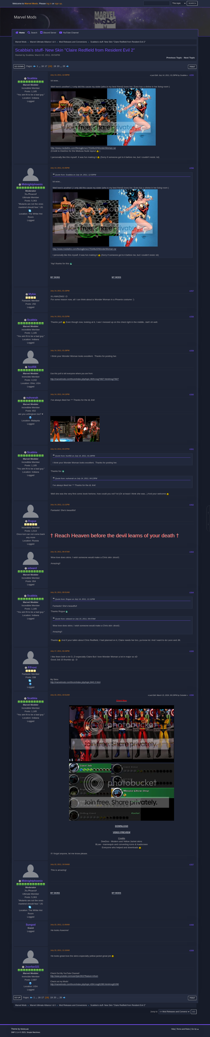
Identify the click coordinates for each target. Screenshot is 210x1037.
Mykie (32, 294)
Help (173, 1029)
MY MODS (116, 277)
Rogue (32, 521)
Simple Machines (33, 1032)
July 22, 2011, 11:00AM (60, 925)
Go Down (19, 66)
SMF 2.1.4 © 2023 (18, 1032)
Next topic (189, 57)
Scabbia (32, 78)
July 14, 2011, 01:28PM (59, 350)
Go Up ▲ (195, 1029)
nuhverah (32, 397)
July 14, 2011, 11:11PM (59, 505)
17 (46, 66)
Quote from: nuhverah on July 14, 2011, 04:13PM (76, 478)
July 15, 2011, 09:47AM (60, 552)
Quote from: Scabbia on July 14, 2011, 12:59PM (75, 175)
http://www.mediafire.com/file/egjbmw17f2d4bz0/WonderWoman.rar (83, 148)
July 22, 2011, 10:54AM (60, 864)
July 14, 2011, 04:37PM (59, 449)
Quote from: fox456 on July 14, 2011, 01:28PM (75, 456)
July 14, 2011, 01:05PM (59, 168)
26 (64, 66)
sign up (58, 3)
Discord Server (48, 33)
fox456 (32, 367)
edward (32, 568)
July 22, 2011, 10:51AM (60, 695)
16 (42, 66)
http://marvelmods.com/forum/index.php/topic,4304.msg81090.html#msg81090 (84, 984)
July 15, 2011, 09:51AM (60, 592)
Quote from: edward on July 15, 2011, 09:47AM (75, 619)
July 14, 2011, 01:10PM (59, 291)
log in (49, 3)
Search (32, 33)
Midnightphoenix (32, 184)
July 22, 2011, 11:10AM (60, 950)
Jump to (153, 1011)
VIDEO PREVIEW (121, 832)
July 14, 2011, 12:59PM (59, 75)
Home (20, 33)
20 (58, 66)
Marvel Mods (25, 17)
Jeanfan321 (32, 966)
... (40, 66)
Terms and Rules (183, 1029)
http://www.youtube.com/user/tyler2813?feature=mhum (74, 976)
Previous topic (174, 57)
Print (192, 67)
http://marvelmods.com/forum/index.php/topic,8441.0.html (75, 682)
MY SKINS (55, 277)
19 (54, 66)
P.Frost (32, 667)
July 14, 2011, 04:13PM (59, 394)
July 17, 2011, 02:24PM (59, 651)
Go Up (17, 998)
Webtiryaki (25, 1029)
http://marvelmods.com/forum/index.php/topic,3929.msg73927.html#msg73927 (84, 379)
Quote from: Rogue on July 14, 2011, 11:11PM (75, 599)
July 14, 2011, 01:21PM (59, 316)
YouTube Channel (69, 33)
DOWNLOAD (121, 826)
